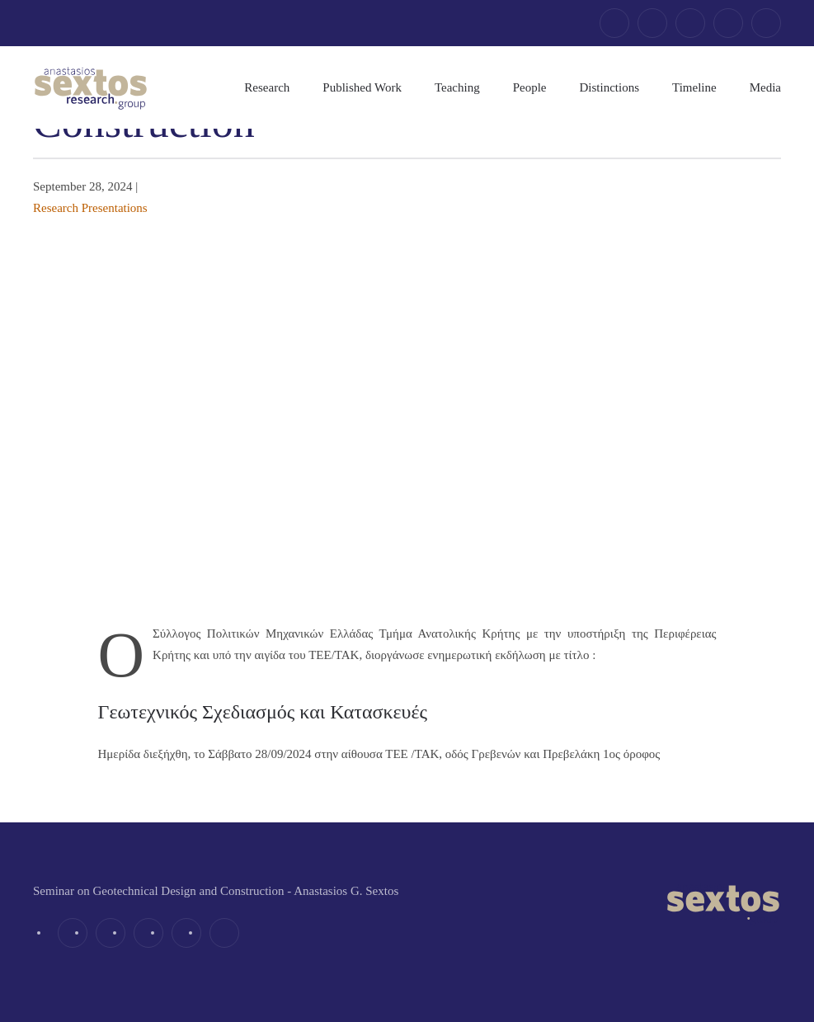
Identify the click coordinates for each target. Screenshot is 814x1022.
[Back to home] (90, 87)
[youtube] (728, 23)
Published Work (362, 87)
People (530, 87)
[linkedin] (690, 23)
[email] (766, 23)
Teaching (457, 87)
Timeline (694, 87)
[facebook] (614, 23)
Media (765, 87)
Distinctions (610, 87)
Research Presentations (90, 207)
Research (266, 87)
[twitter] (652, 23)
